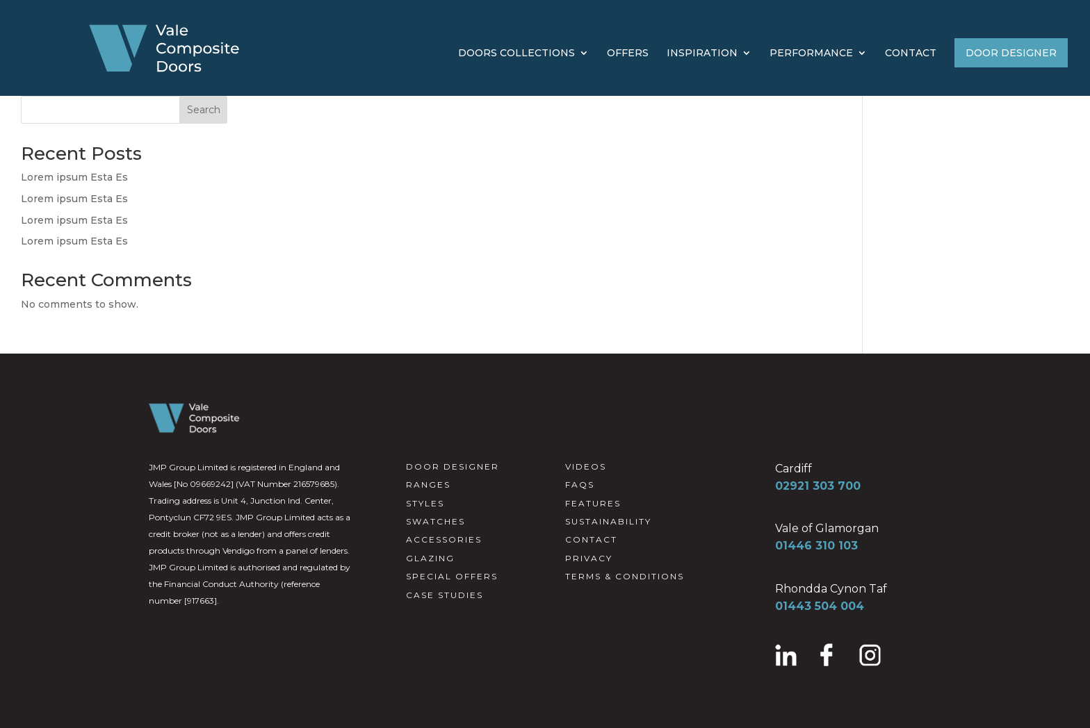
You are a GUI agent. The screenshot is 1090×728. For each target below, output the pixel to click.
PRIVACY (588, 558)
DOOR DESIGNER (1011, 53)
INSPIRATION (702, 53)
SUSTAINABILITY (608, 521)
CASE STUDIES (444, 595)
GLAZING (430, 558)
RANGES (428, 484)
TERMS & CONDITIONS (624, 576)
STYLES (425, 503)
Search (203, 110)
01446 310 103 (816, 545)
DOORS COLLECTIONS (516, 53)
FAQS (579, 484)
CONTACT (910, 53)
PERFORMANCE (811, 53)
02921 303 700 (818, 486)
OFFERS (628, 53)
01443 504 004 (819, 606)
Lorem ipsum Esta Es (74, 177)
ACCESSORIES (444, 539)
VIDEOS (585, 466)
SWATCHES (435, 521)
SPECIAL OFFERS (452, 576)
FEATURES (593, 503)
